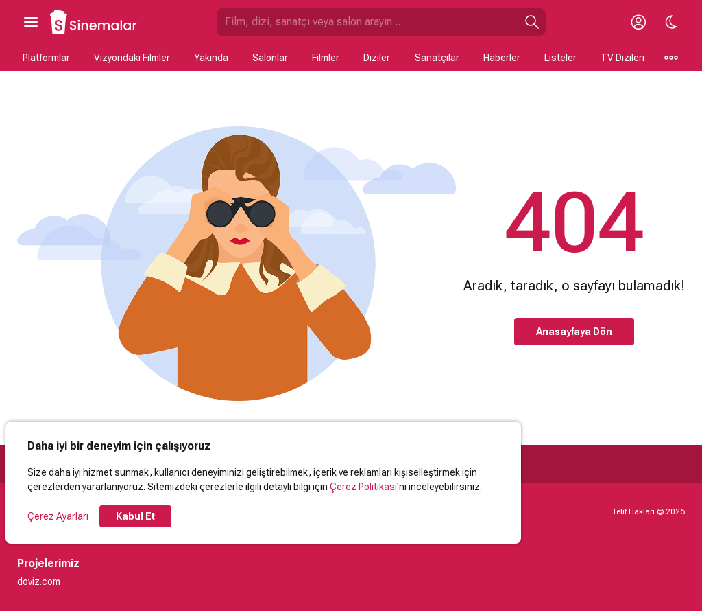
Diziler (376, 57)
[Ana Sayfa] (94, 22)
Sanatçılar (437, 57)
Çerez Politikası (363, 486)
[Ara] (532, 22)
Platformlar (46, 57)
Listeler (560, 57)
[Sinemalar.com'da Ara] (367, 22)
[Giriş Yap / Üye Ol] (638, 22)
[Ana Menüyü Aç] (31, 22)
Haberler (501, 57)
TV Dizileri (622, 57)
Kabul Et (135, 516)
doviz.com (38, 581)
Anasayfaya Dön (574, 331)
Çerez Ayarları (57, 516)
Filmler (325, 57)
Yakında (211, 57)
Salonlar (270, 57)
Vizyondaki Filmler (132, 57)
